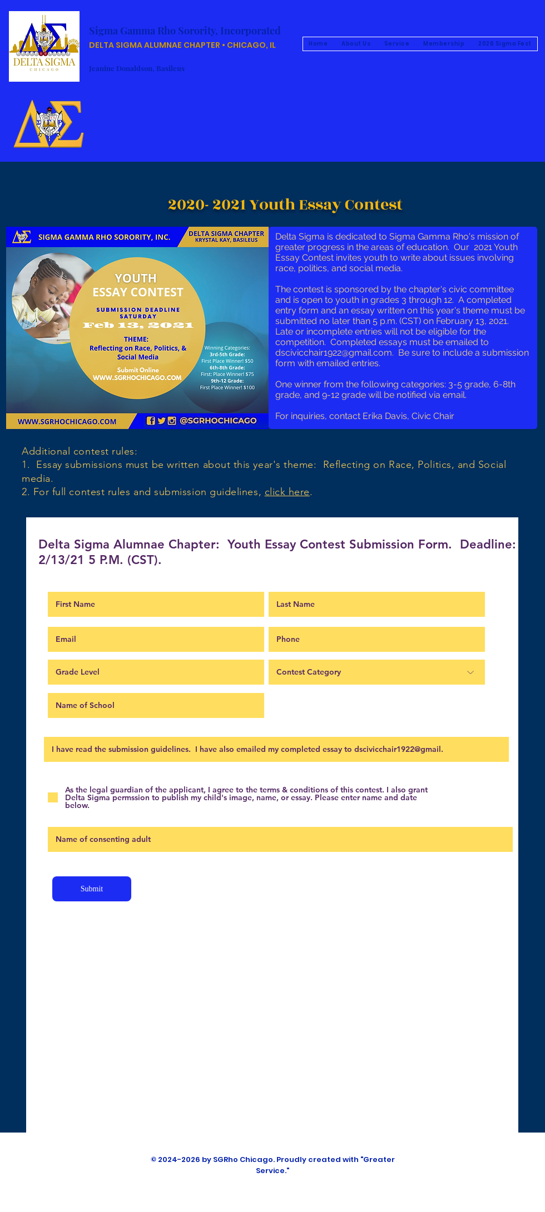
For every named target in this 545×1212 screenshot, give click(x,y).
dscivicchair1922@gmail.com (333, 352)
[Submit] (91, 888)
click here (287, 492)
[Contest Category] (377, 672)
